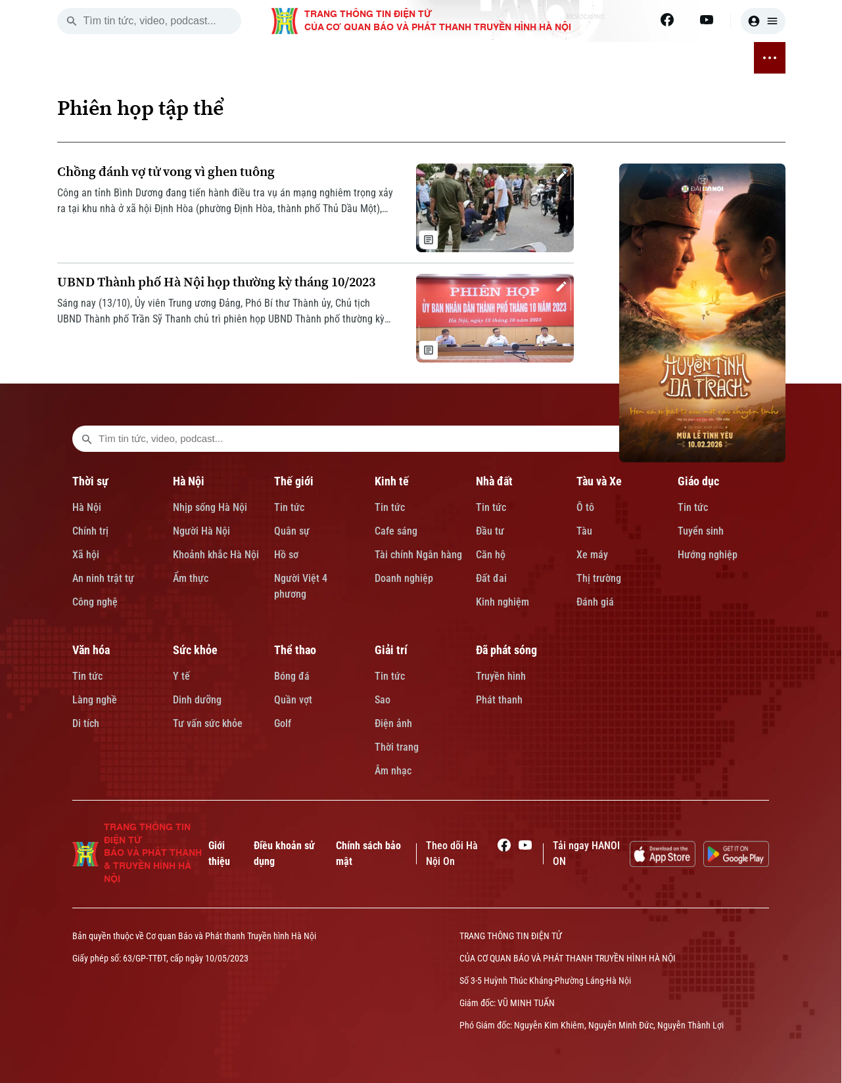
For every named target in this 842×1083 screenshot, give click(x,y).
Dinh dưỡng (197, 700)
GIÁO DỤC (445, 57)
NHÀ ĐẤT (341, 57)
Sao (382, 700)
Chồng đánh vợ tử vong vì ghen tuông (166, 172)
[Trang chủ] (129, 58)
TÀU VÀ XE (392, 57)
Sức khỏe (195, 650)
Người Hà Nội (201, 531)
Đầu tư (490, 531)
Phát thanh (499, 700)
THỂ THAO (602, 57)
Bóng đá (292, 676)
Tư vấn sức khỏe (208, 723)
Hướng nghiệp (707, 554)
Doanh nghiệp (404, 578)
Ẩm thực (190, 578)
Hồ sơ (286, 554)
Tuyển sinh (701, 531)
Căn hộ (490, 554)
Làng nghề (94, 700)
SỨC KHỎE (547, 57)
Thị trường (598, 578)
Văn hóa (91, 650)
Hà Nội (86, 507)
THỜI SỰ (163, 57)
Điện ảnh (393, 723)
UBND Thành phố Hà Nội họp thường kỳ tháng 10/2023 (216, 282)
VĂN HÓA (495, 57)
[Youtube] (706, 19)
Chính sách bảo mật (368, 853)
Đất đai (491, 578)
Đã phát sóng (506, 650)
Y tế (181, 676)
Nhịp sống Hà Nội (210, 507)
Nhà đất (494, 481)
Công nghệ (95, 602)
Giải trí (391, 650)
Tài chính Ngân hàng (418, 554)
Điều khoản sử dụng (284, 853)
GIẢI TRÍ (651, 57)
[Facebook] (667, 19)
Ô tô (585, 507)
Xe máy (592, 554)
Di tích (85, 723)
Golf (282, 723)
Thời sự (90, 481)
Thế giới (294, 481)
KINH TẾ (296, 57)
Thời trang (397, 747)
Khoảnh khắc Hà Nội (216, 554)
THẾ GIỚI (250, 57)
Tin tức (289, 507)
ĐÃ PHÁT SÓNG (710, 57)
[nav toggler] (769, 58)
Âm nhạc (393, 770)
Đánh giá (595, 602)
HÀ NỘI (206, 57)
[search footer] (86, 438)
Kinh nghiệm (502, 602)
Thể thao (295, 650)
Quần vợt (293, 700)
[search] (71, 21)
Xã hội (85, 554)
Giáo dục (698, 481)
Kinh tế (392, 481)
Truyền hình (501, 676)
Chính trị (90, 531)
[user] (763, 21)
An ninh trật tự (103, 578)
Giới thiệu (219, 853)
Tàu (584, 531)
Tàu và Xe (599, 481)
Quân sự (292, 531)
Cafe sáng (396, 531)
